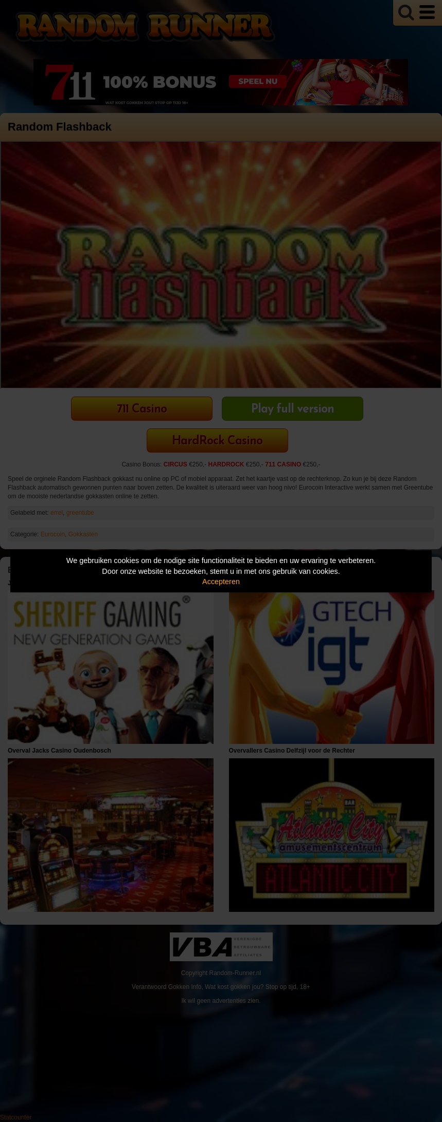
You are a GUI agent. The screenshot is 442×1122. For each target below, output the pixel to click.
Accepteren (221, 581)
